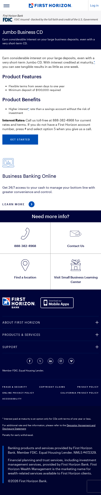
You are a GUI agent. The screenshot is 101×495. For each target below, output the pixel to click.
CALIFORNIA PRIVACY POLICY (80, 393)
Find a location (25, 277)
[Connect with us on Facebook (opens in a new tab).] (30, 361)
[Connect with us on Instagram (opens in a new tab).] (61, 361)
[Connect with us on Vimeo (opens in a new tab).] (71, 361)
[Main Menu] (6, 5)
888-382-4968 (25, 246)
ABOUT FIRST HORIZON (21, 322)
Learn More (13, 204)
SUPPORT (10, 347)
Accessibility (12, 399)
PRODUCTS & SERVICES (21, 334)
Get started (20, 139)
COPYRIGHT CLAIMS (52, 387)
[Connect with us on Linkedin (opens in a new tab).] (50, 361)
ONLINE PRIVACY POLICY (18, 393)
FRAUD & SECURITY (14, 387)
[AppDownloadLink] (57, 302)
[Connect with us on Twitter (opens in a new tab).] (40, 361)
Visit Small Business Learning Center (76, 279)
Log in (94, 5)
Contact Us (75, 246)
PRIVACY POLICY (88, 387)
